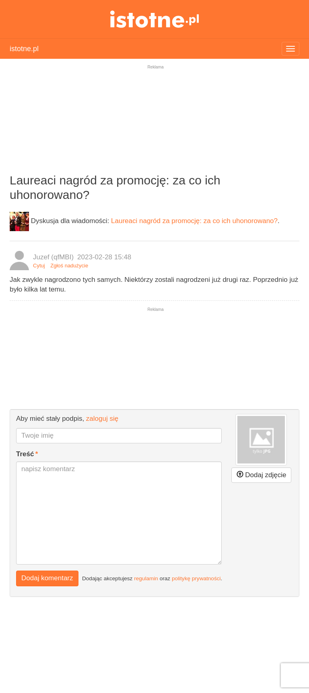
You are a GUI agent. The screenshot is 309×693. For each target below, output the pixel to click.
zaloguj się (102, 418)
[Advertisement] (154, 124)
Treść (25, 454)
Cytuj (39, 266)
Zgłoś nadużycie (69, 266)
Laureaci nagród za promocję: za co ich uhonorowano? (194, 221)
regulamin (146, 578)
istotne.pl (154, 19)
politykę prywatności (196, 578)
